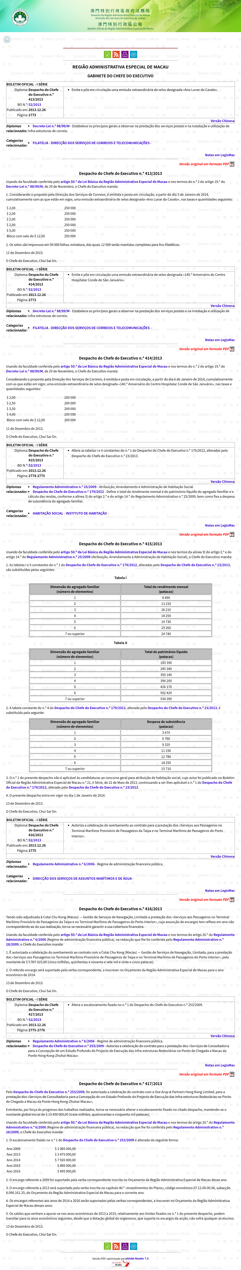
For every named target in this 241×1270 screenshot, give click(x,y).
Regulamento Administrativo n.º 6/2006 (64, 863)
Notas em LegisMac (220, 154)
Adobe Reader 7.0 (137, 1258)
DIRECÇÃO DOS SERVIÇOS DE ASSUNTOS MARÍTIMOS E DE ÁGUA (82, 878)
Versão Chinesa (223, 120)
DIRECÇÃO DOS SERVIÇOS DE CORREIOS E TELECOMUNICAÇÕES (100, 142)
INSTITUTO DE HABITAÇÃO (86, 513)
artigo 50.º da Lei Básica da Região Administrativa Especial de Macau (114, 181)
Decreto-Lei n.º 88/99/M (51, 125)
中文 (215, 4)
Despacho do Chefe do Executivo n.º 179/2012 (68, 491)
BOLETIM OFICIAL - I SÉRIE (27, 84)
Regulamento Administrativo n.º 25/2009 (64, 486)
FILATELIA (40, 142)
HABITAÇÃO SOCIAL (48, 513)
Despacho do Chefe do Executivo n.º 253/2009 (68, 1045)
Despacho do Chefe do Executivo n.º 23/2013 (195, 564)
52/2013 (35, 104)
